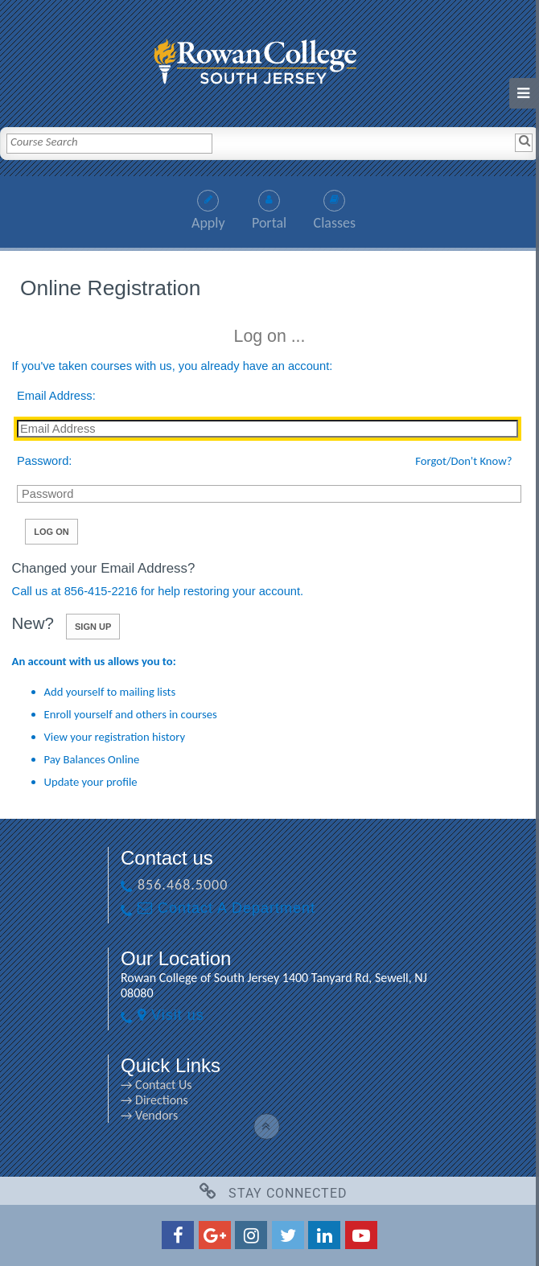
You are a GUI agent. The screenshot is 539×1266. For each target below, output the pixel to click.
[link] (269, 57)
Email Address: (56, 395)
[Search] (524, 142)
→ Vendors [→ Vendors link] (149, 1115)
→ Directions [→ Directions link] (154, 1100)
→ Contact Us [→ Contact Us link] (156, 1084)
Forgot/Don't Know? (463, 461)
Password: (44, 460)
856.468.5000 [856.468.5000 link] (183, 885)
